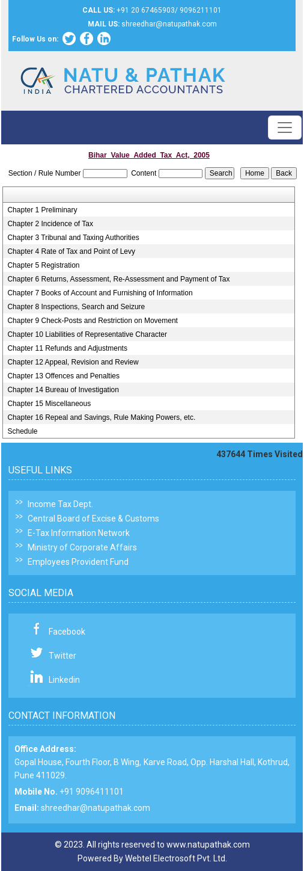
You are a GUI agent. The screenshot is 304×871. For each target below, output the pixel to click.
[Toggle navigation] (285, 127)
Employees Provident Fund (78, 562)
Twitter (62, 655)
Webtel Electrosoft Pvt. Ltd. (176, 858)
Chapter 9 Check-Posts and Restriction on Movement (92, 320)
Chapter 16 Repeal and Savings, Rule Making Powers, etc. (101, 417)
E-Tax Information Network (79, 533)
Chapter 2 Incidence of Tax (50, 224)
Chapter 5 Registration (43, 265)
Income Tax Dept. (60, 504)
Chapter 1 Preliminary (42, 210)
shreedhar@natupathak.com (95, 808)
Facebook (67, 631)
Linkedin (64, 680)
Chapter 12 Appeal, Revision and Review (72, 362)
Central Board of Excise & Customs (93, 518)
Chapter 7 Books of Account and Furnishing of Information (99, 293)
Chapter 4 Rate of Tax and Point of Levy (71, 251)
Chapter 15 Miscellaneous (49, 403)
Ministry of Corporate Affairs (82, 547)
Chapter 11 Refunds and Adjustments (67, 348)
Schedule (22, 431)
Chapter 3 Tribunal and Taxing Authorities (73, 237)
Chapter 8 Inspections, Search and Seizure (76, 307)
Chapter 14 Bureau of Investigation (62, 390)
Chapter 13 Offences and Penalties (63, 376)
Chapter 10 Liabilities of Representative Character (86, 334)
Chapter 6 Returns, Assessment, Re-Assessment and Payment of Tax (118, 279)
